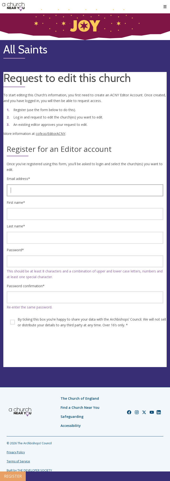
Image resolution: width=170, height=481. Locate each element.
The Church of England (80, 398)
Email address (18, 178)
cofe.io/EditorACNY (50, 133)
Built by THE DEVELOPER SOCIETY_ (30, 470)
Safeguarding (72, 416)
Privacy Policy (16, 452)
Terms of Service (18, 461)
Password (15, 250)
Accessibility (71, 425)
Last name (16, 226)
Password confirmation (26, 286)
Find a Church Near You (80, 407)
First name (16, 202)
